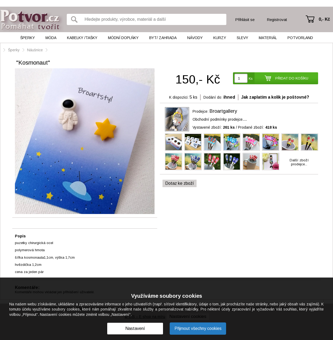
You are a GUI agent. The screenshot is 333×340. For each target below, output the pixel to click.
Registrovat (277, 19)
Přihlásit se (245, 19)
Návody (195, 38)
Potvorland (300, 38)
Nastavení (135, 328)
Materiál (268, 38)
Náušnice (35, 50)
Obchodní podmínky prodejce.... (220, 119)
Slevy (242, 38)
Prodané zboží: (257, 127)
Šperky (27, 38)
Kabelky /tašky (82, 38)
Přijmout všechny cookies (198, 328)
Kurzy (219, 38)
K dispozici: (179, 97)
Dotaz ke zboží (179, 183)
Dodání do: (212, 97)
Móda (50, 38)
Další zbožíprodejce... (299, 162)
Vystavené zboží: (214, 127)
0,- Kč (324, 19)
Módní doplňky (123, 38)
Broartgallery (223, 111)
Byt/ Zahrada (163, 38)
